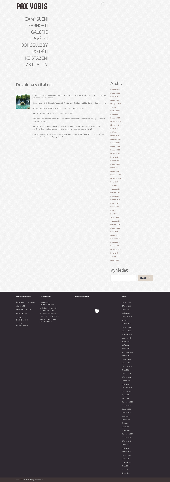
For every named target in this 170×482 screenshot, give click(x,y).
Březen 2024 (115, 150)
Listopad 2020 (115, 178)
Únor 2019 (114, 232)
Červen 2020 (114, 192)
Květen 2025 (115, 111)
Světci (41, 39)
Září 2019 (113, 214)
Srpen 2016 (114, 260)
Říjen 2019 (114, 210)
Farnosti (38, 26)
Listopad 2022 (115, 153)
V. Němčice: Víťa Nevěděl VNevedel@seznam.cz (48, 309)
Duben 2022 (114, 160)
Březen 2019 (115, 228)
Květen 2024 (115, 146)
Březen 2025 (115, 118)
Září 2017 (113, 256)
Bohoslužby (34, 45)
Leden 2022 (114, 168)
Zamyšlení (36, 19)
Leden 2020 (114, 207)
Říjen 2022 (114, 157)
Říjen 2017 (114, 253)
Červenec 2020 (115, 189)
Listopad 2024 (115, 125)
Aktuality (37, 65)
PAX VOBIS (32, 6)
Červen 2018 (114, 239)
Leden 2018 (114, 246)
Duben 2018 (114, 242)
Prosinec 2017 (115, 249)
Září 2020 (113, 185)
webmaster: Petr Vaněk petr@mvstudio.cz (48, 320)
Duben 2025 (114, 114)
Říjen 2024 (114, 128)
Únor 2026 (114, 96)
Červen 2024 (114, 143)
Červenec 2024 (115, 139)
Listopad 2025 (115, 104)
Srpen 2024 (114, 136)
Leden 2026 (114, 100)
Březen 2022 (115, 164)
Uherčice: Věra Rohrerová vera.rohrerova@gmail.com (49, 315)
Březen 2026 (115, 93)
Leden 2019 (114, 235)
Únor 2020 (114, 203)
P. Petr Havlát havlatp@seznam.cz (47, 303)
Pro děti (39, 52)
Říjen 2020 (114, 182)
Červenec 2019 (115, 221)
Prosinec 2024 (115, 121)
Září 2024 (113, 132)
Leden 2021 (114, 171)
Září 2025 (113, 107)
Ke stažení (36, 58)
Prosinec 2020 (115, 175)
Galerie (39, 32)
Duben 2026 (114, 89)
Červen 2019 (114, 224)
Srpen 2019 (114, 217)
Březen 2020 (115, 200)
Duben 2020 (114, 196)
